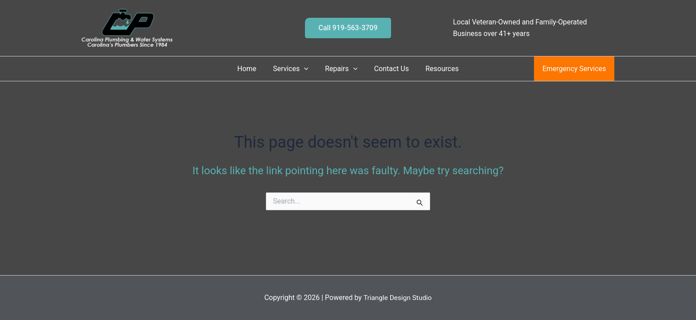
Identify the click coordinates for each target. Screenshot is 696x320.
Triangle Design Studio (397, 297)
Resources (437, 68)
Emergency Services (575, 68)
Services (293, 68)
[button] (348, 28)
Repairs (341, 68)
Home (251, 68)
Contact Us (389, 68)
